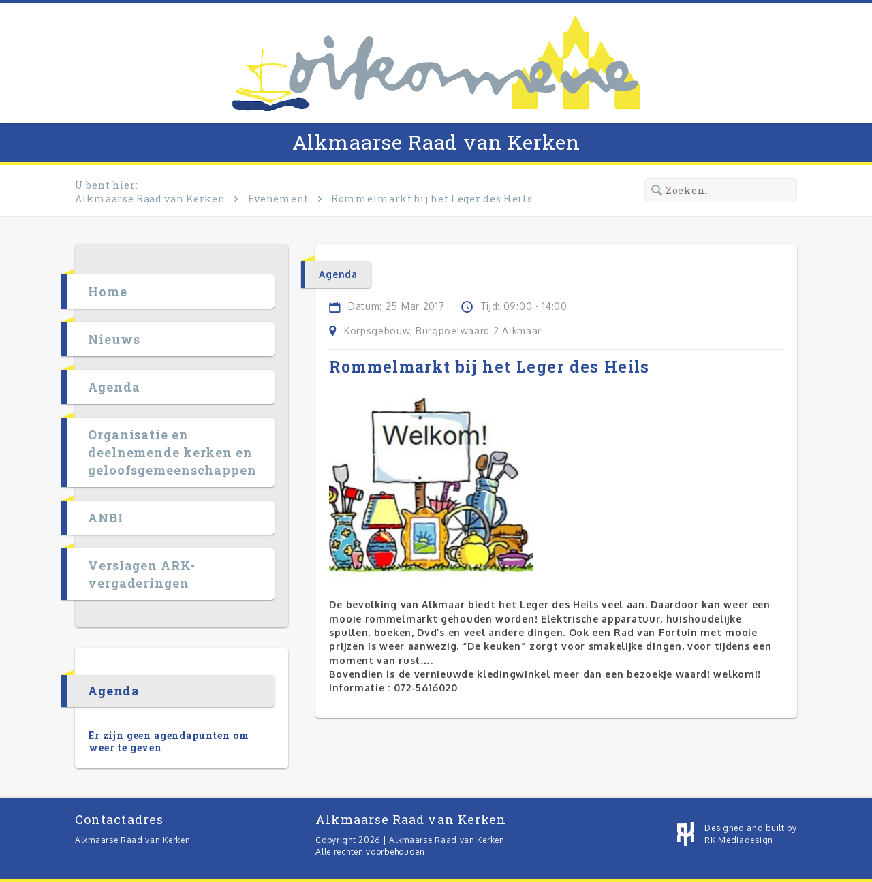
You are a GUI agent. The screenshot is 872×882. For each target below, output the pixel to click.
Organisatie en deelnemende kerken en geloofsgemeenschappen (172, 452)
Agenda (114, 387)
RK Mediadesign (738, 840)
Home (107, 291)
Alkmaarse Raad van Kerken (436, 142)
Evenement (278, 198)
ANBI (105, 517)
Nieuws (114, 339)
